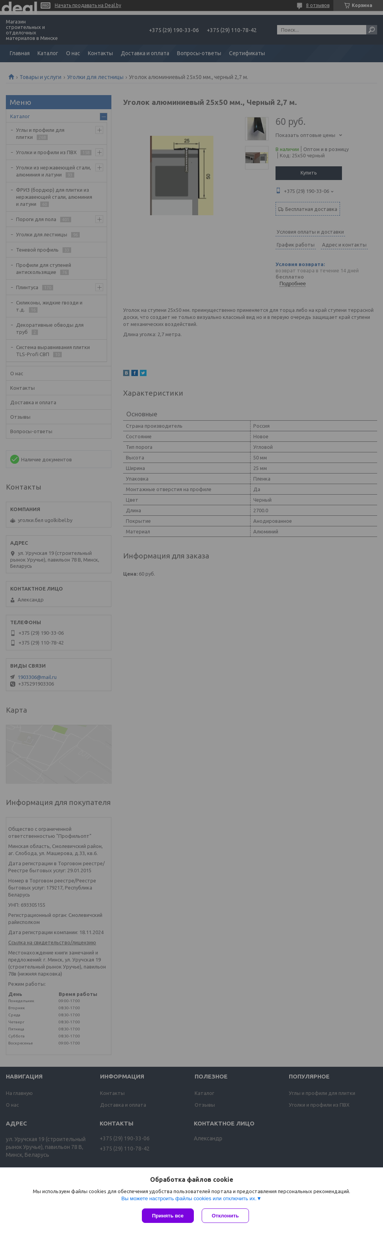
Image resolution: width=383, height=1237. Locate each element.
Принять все (168, 1216)
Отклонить (225, 1216)
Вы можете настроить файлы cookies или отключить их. (188, 1198)
